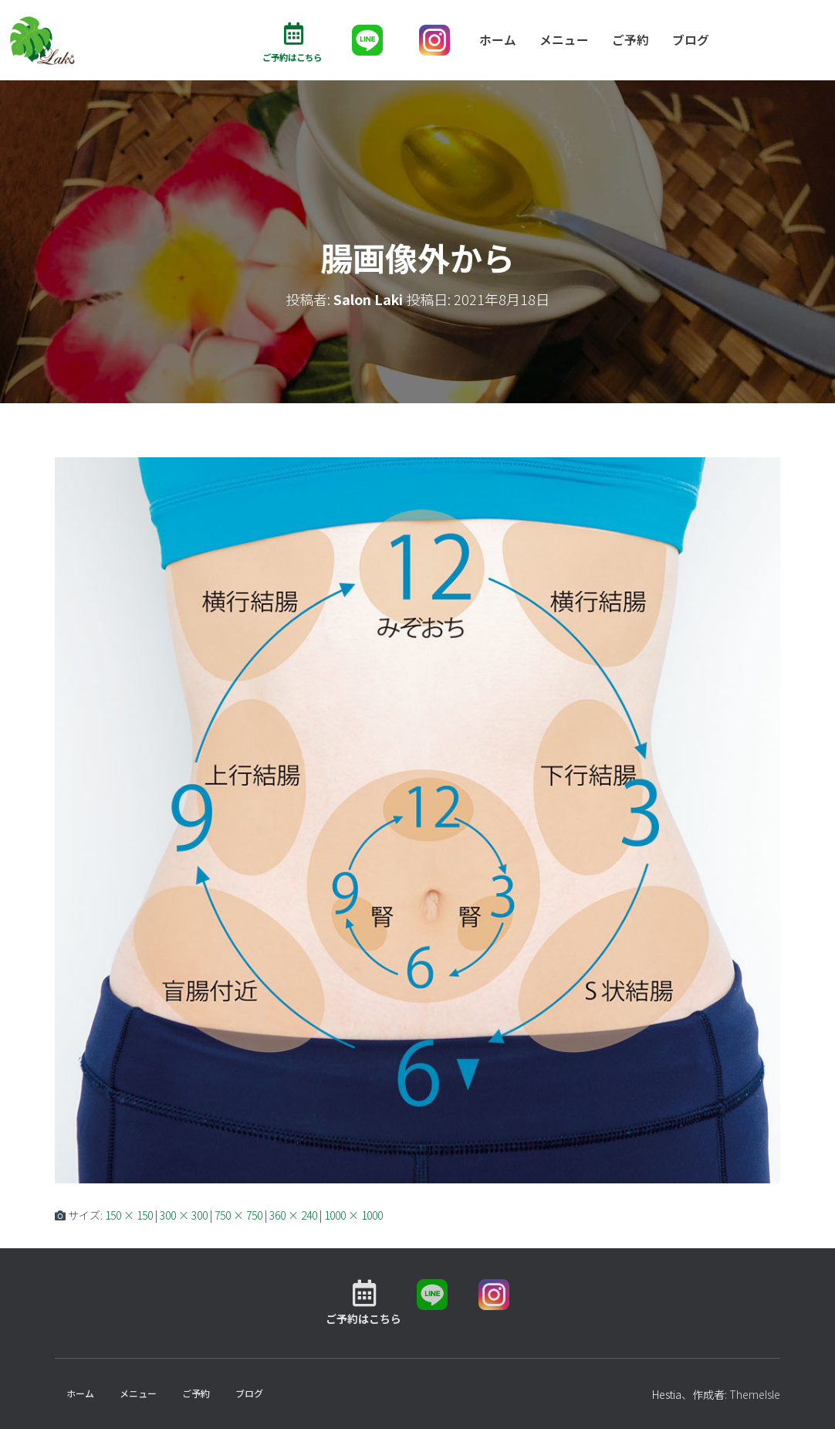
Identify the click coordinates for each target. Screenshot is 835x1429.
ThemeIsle (754, 1395)
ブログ (690, 40)
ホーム (497, 40)
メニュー (564, 40)
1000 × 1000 (353, 1216)
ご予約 (630, 40)
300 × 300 (184, 1216)
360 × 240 (293, 1216)
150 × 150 (129, 1216)
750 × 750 (238, 1216)
